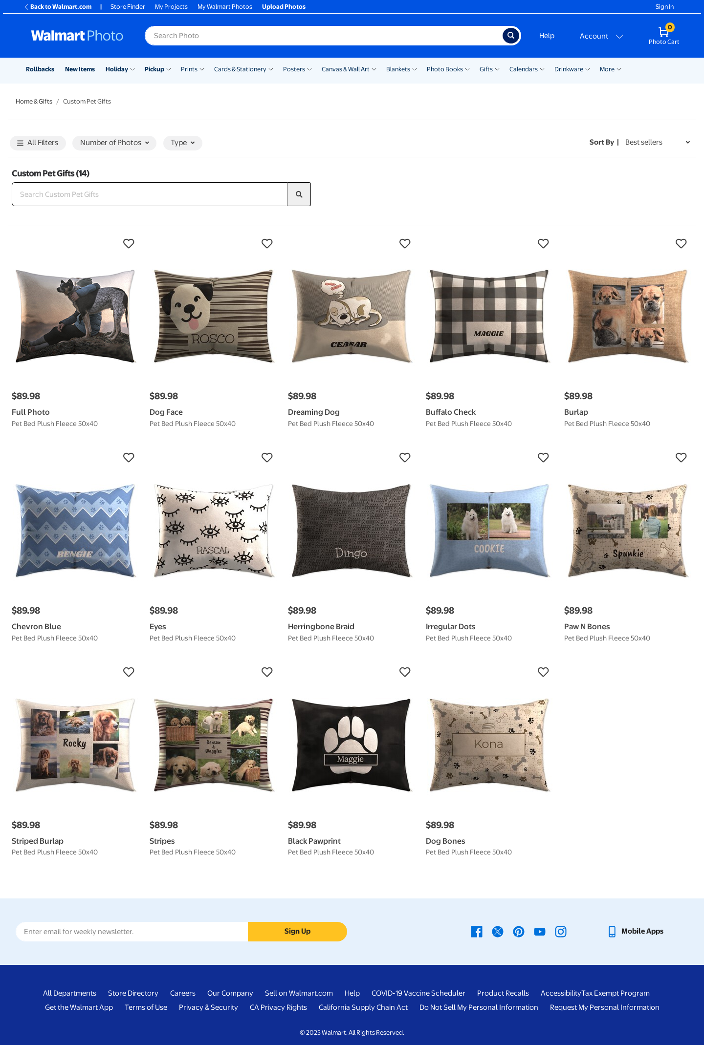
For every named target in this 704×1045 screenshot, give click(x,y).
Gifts (486, 69)
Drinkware (568, 69)
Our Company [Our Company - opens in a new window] (230, 993)
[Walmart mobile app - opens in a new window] (634, 931)
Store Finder (127, 6)
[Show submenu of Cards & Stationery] (271, 68)
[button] (76, 243)
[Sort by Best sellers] (657, 142)
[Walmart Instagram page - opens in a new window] (561, 931)
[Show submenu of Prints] (202, 68)
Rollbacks (40, 69)
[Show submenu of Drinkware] (588, 68)
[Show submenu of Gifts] (497, 68)
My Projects (171, 6)
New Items (80, 69)
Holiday (117, 69)
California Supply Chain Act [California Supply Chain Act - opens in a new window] (363, 1007)
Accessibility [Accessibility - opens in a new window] (561, 993)
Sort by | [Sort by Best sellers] (604, 142)
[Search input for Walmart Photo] (324, 35)
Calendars (523, 69)
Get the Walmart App (79, 1007)
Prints (189, 69)
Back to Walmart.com (57, 6)
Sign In (665, 6)
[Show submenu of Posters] (309, 68)
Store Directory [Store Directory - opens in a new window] (133, 993)
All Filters (37, 143)
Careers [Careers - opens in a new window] (183, 993)
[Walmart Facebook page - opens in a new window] (477, 931)
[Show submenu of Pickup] (169, 68)
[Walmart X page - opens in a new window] (498, 931)
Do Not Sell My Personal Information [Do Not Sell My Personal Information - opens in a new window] (478, 1007)
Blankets (398, 69)
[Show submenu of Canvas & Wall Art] (374, 68)
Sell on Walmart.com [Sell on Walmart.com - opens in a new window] (299, 993)
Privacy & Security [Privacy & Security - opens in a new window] (208, 1007)
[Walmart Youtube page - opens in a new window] (540, 931)
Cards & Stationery (240, 69)
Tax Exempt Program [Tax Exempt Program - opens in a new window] (615, 993)
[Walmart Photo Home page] (77, 35)
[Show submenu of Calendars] (542, 68)
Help (546, 35)
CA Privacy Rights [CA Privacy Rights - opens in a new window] (278, 1007)
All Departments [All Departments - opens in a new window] (69, 993)
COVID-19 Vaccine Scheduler (418, 993)
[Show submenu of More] (619, 68)
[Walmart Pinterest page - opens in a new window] (519, 931)
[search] (299, 194)
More (607, 69)
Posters (294, 69)
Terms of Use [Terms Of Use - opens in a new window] (146, 1007)
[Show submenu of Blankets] (415, 68)
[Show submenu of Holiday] (132, 68)
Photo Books (445, 69)
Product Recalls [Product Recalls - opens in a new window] (503, 993)
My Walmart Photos (225, 6)
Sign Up (297, 931)
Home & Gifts (34, 101)
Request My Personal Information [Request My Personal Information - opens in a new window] (605, 1007)
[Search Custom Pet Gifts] (149, 194)
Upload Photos (284, 6)
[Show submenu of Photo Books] (467, 68)
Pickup (154, 69)
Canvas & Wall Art (346, 69)
